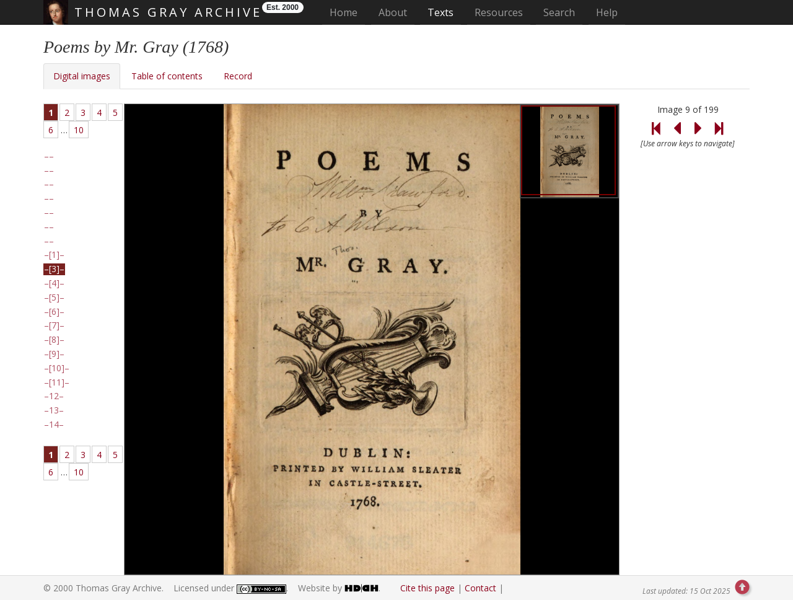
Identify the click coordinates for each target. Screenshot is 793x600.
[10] (56, 368)
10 (79, 130)
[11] (56, 382)
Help (607, 12)
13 (54, 410)
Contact (480, 588)
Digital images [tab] (81, 76)
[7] (54, 325)
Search (559, 12)
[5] (54, 297)
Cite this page (427, 588)
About (393, 12)
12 (54, 396)
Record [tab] (238, 76)
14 (54, 424)
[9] (54, 354)
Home (347, 12)
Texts (440, 12)
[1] (54, 254)
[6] (54, 311)
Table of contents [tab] (167, 76)
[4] (54, 283)
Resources (499, 12)
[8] (54, 339)
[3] (54, 269)
